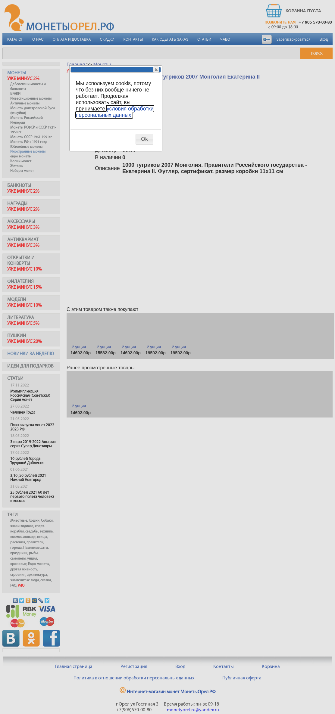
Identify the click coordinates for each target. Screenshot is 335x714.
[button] (156, 70)
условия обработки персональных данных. (115, 112)
